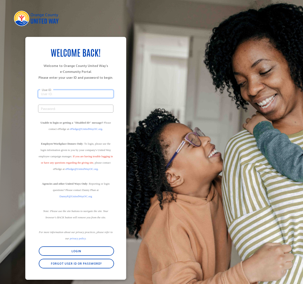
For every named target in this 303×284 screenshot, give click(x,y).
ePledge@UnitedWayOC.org (86, 129)
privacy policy (78, 238)
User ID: (47, 89)
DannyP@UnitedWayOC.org (76, 196)
